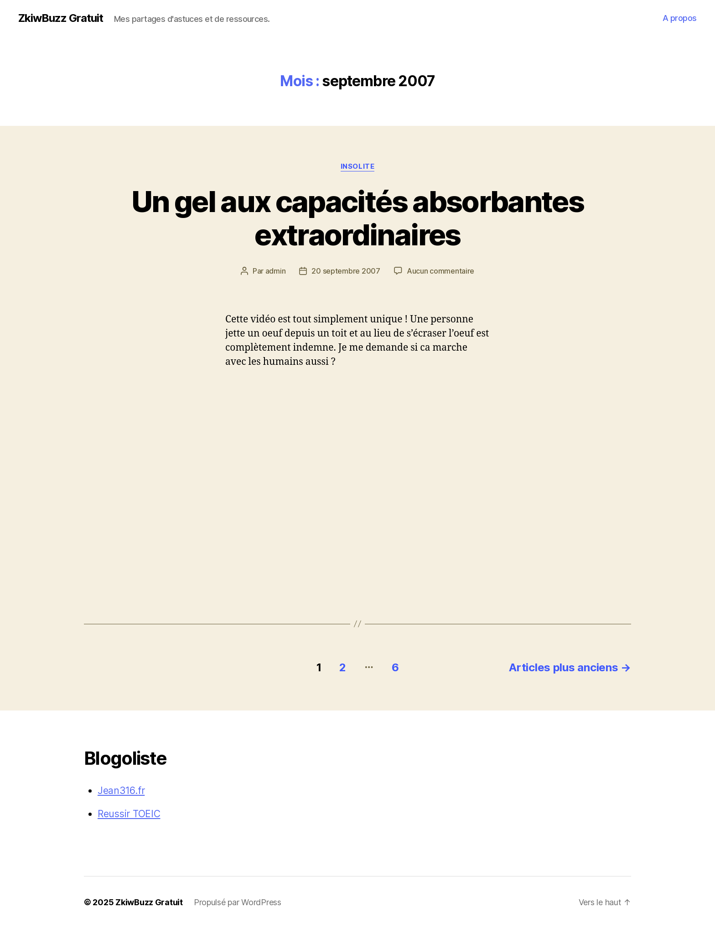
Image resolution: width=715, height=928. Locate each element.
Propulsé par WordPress (237, 902)
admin (275, 270)
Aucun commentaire (440, 270)
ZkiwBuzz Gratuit (60, 18)
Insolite (357, 166)
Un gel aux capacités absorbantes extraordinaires (357, 218)
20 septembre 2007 (345, 270)
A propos (680, 18)
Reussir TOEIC (129, 813)
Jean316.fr (121, 790)
